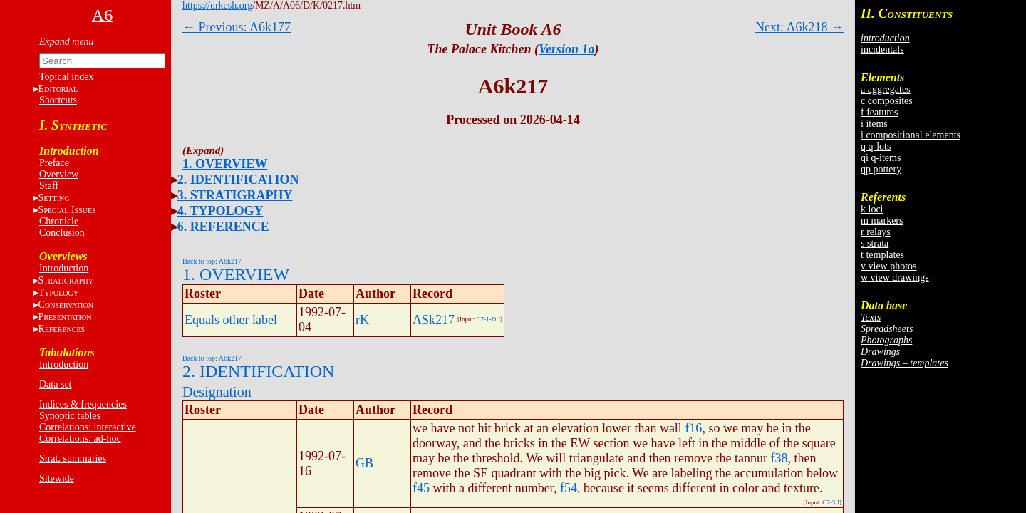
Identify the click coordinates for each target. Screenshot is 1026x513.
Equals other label (231, 320)
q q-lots (876, 146)
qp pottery (881, 169)
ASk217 (434, 320)
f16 (693, 428)
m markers (882, 220)
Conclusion (62, 232)
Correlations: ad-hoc (80, 438)
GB (364, 463)
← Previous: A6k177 (236, 27)
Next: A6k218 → (799, 27)
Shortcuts (58, 100)
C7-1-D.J (488, 319)
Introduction (63, 268)
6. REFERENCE (223, 226)
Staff (48, 185)
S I (67, 209)
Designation (217, 392)
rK (362, 320)
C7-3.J (830, 502)
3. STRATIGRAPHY (235, 195)
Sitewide (56, 478)
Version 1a (567, 49)
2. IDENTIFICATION (238, 179)
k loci (872, 209)
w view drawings (895, 277)
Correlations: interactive (87, 427)
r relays (876, 232)
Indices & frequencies (83, 404)
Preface (54, 162)
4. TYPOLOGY (220, 211)
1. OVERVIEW (224, 164)
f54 (568, 488)
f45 (421, 488)
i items (874, 123)
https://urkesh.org (217, 5)
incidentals (882, 49)
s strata (874, 243)
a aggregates (886, 89)
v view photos (889, 266)
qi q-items (881, 157)
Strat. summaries (72, 458)
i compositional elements (910, 135)
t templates (882, 254)
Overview (58, 174)
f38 (779, 458)
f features (879, 112)
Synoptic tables (69, 415)
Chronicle (58, 221)
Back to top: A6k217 (212, 261)
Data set (55, 384)
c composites (887, 100)
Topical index (66, 76)
